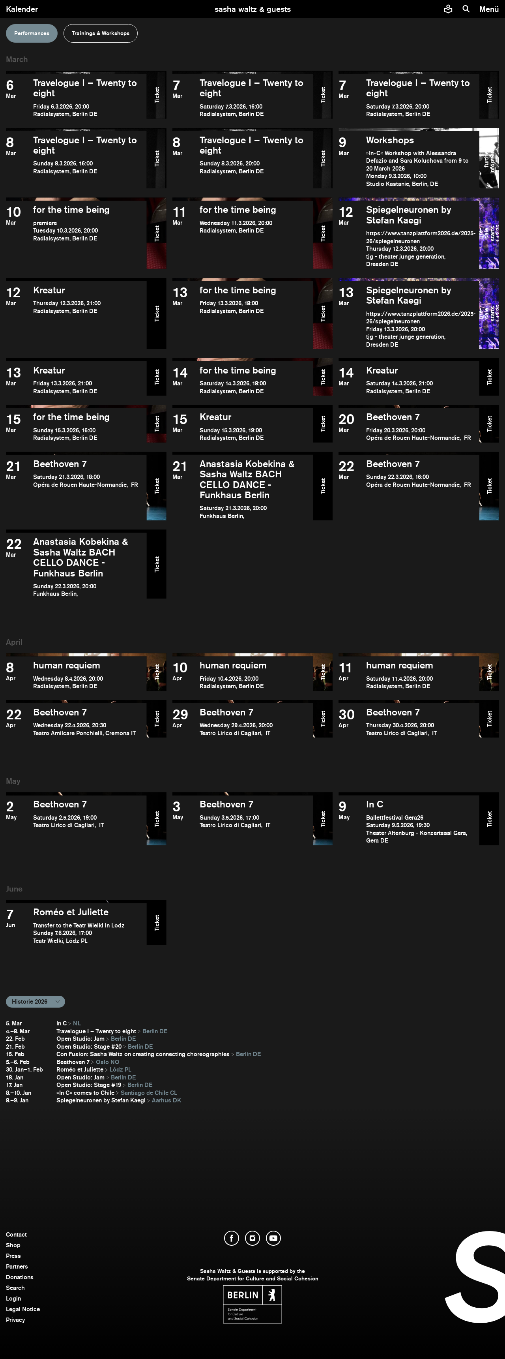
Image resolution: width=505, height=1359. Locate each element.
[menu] (490, 9)
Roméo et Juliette (79, 1069)
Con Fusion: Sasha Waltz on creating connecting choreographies (143, 1054)
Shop (13, 1245)
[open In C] (409, 821)
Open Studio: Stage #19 (88, 1085)
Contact (16, 1234)
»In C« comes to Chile (85, 1092)
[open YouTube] (273, 1238)
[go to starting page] (253, 9)
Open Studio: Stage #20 (89, 1046)
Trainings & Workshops (100, 33)
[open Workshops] (409, 161)
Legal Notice (23, 1309)
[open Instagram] (252, 1238)
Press (13, 1256)
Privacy (15, 1319)
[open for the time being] (76, 236)
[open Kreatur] (76, 316)
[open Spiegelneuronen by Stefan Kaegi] (409, 236)
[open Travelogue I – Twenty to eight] (76, 98)
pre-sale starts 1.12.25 (489, 233)
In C (61, 1023)
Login (13, 1298)
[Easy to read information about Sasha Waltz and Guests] (448, 9)
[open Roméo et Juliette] (76, 925)
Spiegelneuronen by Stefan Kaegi (101, 1100)
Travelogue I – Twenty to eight (96, 1031)
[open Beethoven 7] (409, 426)
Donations (20, 1277)
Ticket (156, 94)
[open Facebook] (231, 1238)
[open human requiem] (76, 675)
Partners (17, 1266)
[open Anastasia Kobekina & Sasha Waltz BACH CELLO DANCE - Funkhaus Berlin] (242, 489)
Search (15, 1287)
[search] (466, 9)
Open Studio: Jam (80, 1038)
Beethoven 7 (73, 1062)
